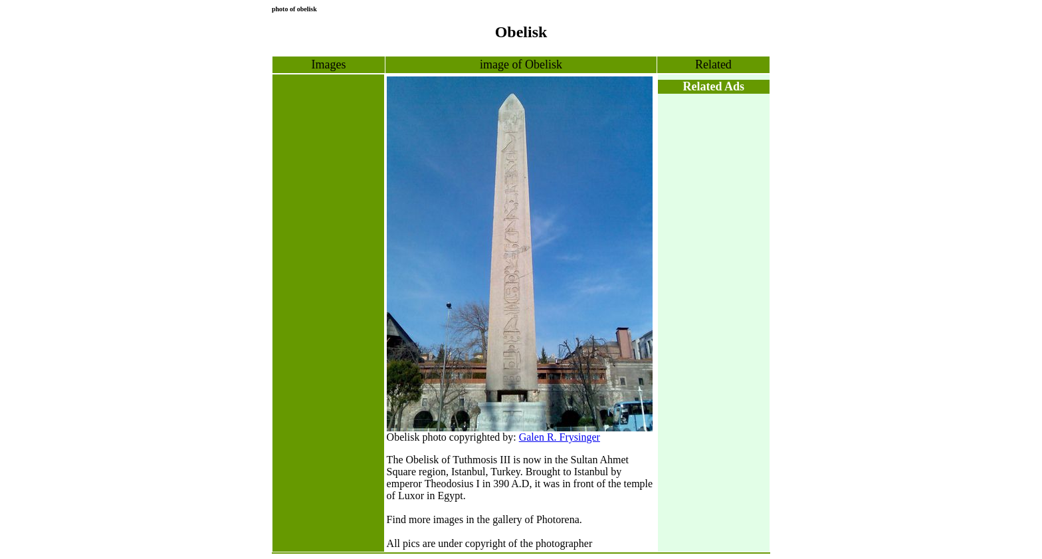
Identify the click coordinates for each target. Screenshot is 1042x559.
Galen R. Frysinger (559, 437)
